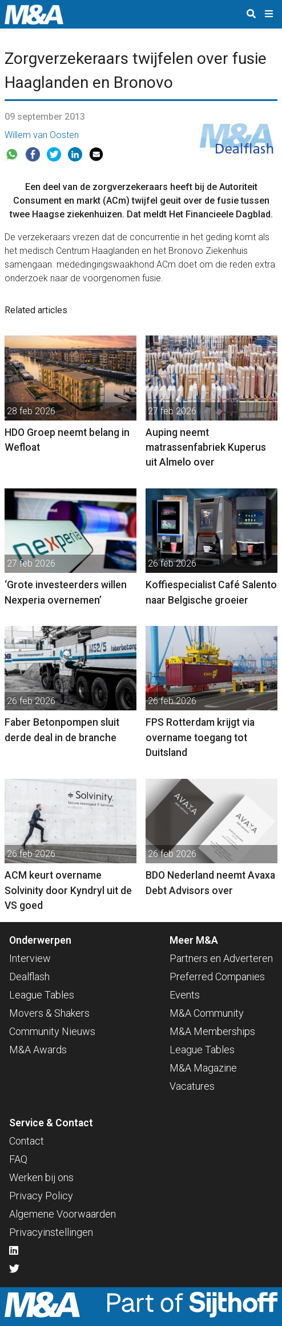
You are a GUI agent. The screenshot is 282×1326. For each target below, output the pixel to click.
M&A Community (207, 1013)
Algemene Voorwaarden (62, 1214)
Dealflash (29, 977)
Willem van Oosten (42, 135)
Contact (26, 1141)
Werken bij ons (41, 1177)
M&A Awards (38, 1050)
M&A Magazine (203, 1068)
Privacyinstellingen (51, 1232)
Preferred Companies (217, 977)
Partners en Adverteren (221, 958)
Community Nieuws (52, 1031)
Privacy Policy (41, 1196)
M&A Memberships (212, 1031)
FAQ (18, 1159)
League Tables (41, 995)
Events (185, 995)
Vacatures (192, 1086)
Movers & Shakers (49, 1013)
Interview (30, 958)
